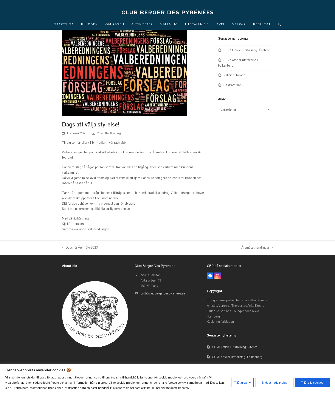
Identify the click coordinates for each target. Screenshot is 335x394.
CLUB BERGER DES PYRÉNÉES (167, 12)
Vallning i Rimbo (234, 75)
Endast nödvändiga (274, 383)
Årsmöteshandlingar (257, 247)
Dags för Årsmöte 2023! (80, 247)
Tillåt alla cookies (312, 383)
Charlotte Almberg (109, 133)
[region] (167, 379)
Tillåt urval (240, 383)
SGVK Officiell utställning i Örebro (246, 50)
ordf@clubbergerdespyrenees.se (163, 293)
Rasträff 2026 (233, 85)
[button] (279, 24)
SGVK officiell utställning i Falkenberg (237, 357)
